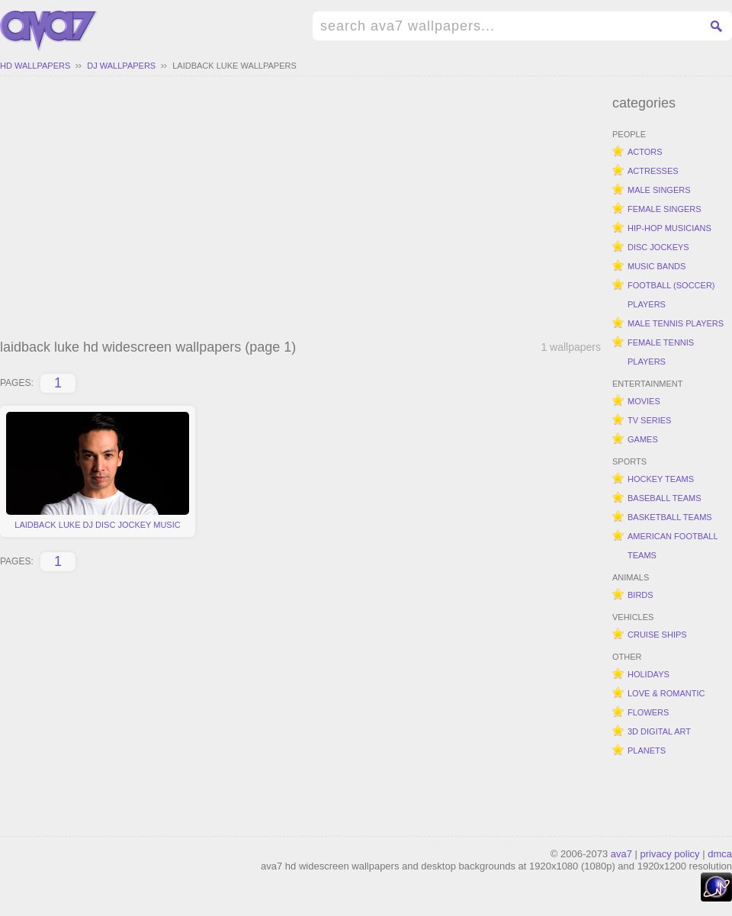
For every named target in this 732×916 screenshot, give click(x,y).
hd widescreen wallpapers (49, 31)
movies (644, 401)
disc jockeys (658, 247)
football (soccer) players (671, 295)
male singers (659, 189)
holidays (648, 674)
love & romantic (666, 693)
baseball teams (665, 498)
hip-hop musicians (669, 228)
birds (640, 594)
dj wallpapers (121, 65)
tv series (649, 420)
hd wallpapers (35, 65)
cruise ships (657, 634)
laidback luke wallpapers (234, 65)
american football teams (673, 546)
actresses (653, 170)
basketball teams (670, 517)
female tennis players (661, 352)
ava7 (621, 854)
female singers (665, 209)
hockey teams (661, 479)
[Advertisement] (300, 210)
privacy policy (670, 854)
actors (645, 151)
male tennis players (676, 323)
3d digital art (659, 731)
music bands (656, 266)
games (643, 439)
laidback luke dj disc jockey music (97, 470)
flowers (648, 712)
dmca (720, 854)
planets (647, 750)
